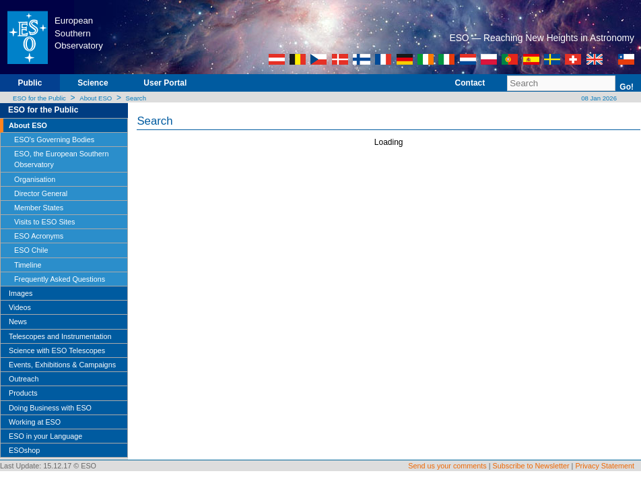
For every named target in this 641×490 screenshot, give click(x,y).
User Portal (165, 83)
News (18, 321)
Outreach (23, 379)
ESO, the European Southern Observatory (61, 159)
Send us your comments (447, 466)
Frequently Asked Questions (59, 279)
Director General (40, 193)
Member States (38, 208)
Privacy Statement (604, 466)
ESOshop (24, 450)
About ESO (95, 98)
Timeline (27, 265)
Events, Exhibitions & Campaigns (62, 365)
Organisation (34, 179)
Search (136, 98)
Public (30, 83)
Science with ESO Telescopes (57, 350)
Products (23, 393)
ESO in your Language (45, 436)
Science (92, 83)
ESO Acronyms (38, 236)
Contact (470, 83)
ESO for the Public (39, 98)
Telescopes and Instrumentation (60, 336)
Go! (626, 87)
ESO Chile (31, 250)
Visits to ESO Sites (44, 222)
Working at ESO (35, 422)
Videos (20, 307)
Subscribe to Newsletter (531, 466)
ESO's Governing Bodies (54, 139)
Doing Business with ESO (50, 408)
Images (20, 293)
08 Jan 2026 (598, 98)
